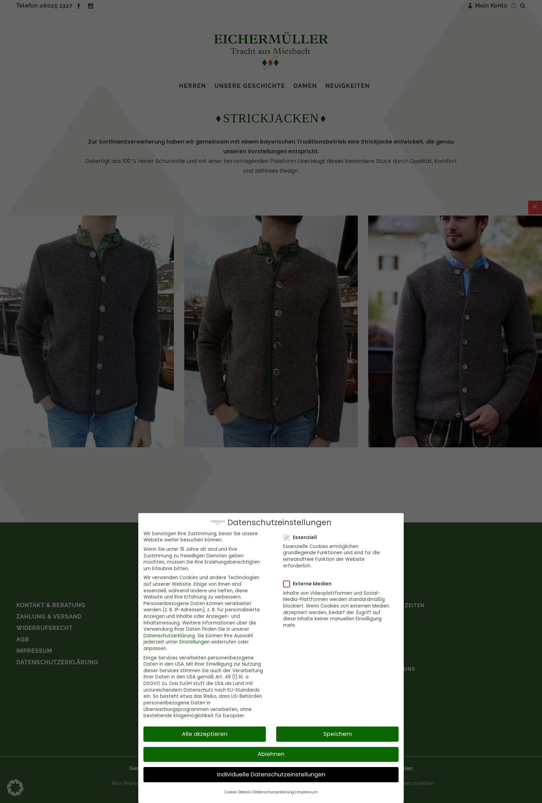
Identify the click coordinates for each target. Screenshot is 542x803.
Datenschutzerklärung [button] (273, 791)
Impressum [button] (307, 791)
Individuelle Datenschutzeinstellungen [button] (271, 774)
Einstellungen (194, 642)
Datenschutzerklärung (169, 635)
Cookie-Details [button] (237, 791)
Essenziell (303, 537)
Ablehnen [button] (271, 754)
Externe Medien (310, 584)
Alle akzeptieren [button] (204, 734)
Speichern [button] (337, 734)
